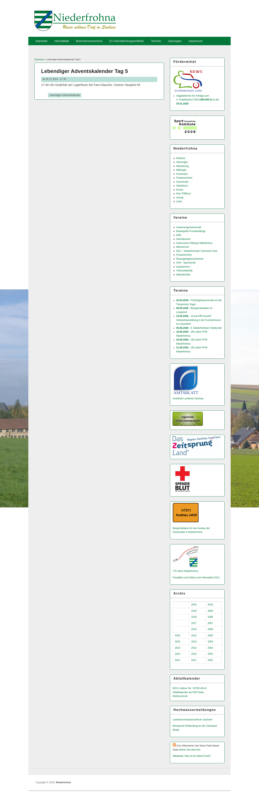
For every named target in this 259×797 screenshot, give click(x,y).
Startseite (42, 41)
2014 (194, 641)
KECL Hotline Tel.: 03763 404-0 (189, 688)
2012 (194, 654)
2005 (210, 635)
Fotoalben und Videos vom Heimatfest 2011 (196, 577)
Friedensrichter (184, 177)
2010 (210, 604)
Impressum (196, 41)
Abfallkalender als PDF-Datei (188, 692)
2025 (177, 635)
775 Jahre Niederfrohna (185, 571)
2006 (210, 629)
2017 (194, 623)
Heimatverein (183, 239)
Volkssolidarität (184, 270)
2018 (194, 617)
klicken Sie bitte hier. (190, 749)
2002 (210, 654)
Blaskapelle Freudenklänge (191, 231)
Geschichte (182, 181)
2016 (194, 629)
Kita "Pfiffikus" (183, 193)
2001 (210, 660)
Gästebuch (182, 185)
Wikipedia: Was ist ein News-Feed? (192, 756)
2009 (210, 610)
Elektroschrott (180, 696)
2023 (177, 647)
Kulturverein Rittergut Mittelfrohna (194, 243)
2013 (194, 647)
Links (179, 201)
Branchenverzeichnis (89, 41)
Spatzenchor (183, 266)
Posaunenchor (184, 254)
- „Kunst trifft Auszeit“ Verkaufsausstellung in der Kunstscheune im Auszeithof (198, 320)
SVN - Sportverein (186, 262)
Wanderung (182, 166)
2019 (194, 610)
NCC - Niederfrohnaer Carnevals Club (196, 251)
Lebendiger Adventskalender (64, 95)
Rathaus (180, 158)
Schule (180, 197)
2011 (194, 660)
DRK (178, 235)
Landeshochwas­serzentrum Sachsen (192, 719)
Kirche (179, 189)
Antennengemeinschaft (188, 227)
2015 (194, 635)
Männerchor (182, 247)
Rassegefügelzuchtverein (190, 258)
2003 (210, 647)
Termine (156, 41)
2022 (177, 654)
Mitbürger (181, 170)
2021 (177, 660)
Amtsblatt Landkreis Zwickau (188, 398)
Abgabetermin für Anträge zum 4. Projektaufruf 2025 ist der (197, 99)
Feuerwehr (182, 174)
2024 (177, 641)
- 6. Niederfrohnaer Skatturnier (199, 328)
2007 (210, 623)
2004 (210, 641)
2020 (194, 604)
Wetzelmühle (183, 274)
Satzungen (175, 41)
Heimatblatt (62, 41)
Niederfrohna (63, 782)
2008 (210, 617)
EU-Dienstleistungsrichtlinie (126, 41)
